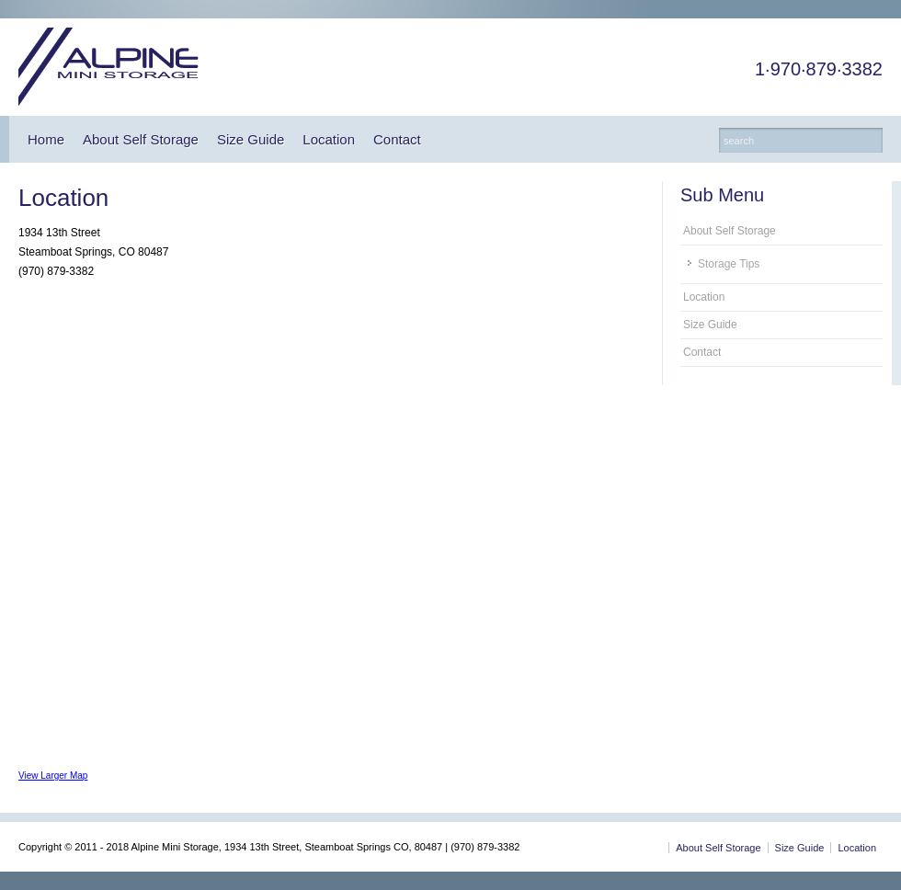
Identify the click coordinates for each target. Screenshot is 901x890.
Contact (397, 139)
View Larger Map (52, 775)
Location (328, 139)
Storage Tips (728, 263)
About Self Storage (141, 139)
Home (46, 139)
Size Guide (250, 139)
